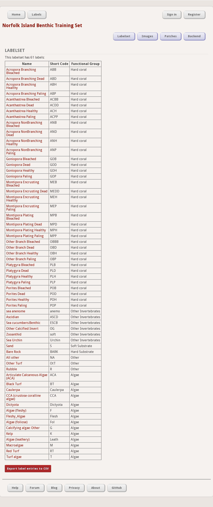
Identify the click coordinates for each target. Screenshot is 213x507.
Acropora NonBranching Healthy (24, 142)
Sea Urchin (14, 340)
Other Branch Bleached (23, 242)
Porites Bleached (18, 288)
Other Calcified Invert (22, 329)
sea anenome (15, 311)
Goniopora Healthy (20, 171)
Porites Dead (15, 294)
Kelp (9, 434)
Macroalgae (14, 445)
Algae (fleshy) (16, 410)
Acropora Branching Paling (26, 94)
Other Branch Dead (20, 247)
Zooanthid (14, 334)
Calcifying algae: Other (23, 428)
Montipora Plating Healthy (26, 230)
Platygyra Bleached (20, 265)
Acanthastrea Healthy (22, 111)
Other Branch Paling (21, 259)
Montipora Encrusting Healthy (22, 198)
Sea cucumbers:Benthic (23, 323)
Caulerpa (13, 390)
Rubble (11, 369)
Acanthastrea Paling (21, 117)
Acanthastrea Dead (20, 105)
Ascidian (12, 317)
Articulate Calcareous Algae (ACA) (26, 376)
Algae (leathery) (18, 439)
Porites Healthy (17, 300)
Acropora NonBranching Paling (24, 151)
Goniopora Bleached (21, 159)
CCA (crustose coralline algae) (23, 397)
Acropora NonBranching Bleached (24, 124)
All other (12, 358)
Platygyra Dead (17, 271)
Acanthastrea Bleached (23, 99)
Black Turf (14, 384)
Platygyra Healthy (19, 276)
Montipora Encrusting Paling (22, 207)
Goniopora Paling (19, 176)
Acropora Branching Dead (25, 79)
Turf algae (14, 457)
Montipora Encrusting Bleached (22, 183)
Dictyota (12, 405)
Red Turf (12, 451)
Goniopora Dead (18, 165)
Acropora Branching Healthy (21, 86)
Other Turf (14, 363)
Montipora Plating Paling (25, 236)
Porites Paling (16, 305)
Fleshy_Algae (15, 416)
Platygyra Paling (18, 282)
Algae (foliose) (17, 422)
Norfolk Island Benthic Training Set (42, 25)
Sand (9, 346)
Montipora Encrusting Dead (27, 191)
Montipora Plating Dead (24, 224)
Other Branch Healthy (22, 253)
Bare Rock (13, 352)
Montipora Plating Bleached (20, 217)
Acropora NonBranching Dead (24, 133)
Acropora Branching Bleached (21, 71)
